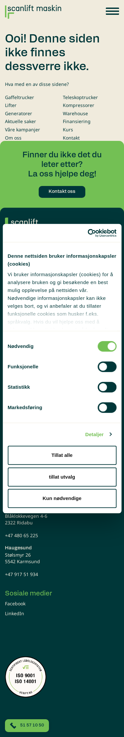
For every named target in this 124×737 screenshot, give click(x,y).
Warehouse (75, 113)
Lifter (11, 105)
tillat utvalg (62, 477)
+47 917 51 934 (21, 574)
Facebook (15, 603)
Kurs (68, 129)
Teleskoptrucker (80, 97)
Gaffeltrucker (19, 97)
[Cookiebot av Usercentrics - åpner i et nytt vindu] (88, 233)
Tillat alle (62, 455)
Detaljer (94, 434)
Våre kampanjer (22, 129)
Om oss (13, 138)
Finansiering (77, 121)
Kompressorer (78, 105)
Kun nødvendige (62, 498)
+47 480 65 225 (21, 535)
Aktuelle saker (20, 121)
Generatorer (18, 113)
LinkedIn (14, 613)
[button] (112, 11)
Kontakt (71, 138)
